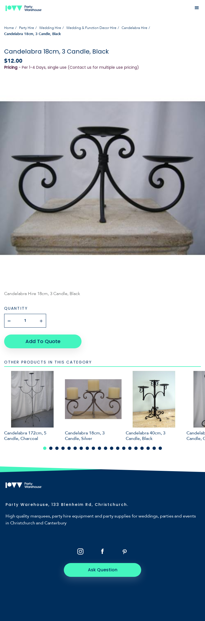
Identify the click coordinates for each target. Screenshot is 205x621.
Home (9, 27)
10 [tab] (99, 448)
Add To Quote (43, 341)
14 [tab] (123, 448)
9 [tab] (93, 448)
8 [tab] (87, 448)
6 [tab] (75, 448)
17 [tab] (142, 448)
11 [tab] (105, 448)
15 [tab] (130, 448)
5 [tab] (69, 448)
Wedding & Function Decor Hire (91, 27)
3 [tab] (57, 448)
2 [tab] (50, 448)
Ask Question (102, 570)
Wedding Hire (50, 27)
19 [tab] (154, 448)
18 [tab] (148, 448)
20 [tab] (160, 448)
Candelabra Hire (134, 27)
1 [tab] (44, 448)
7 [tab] (81, 448)
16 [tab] (136, 448)
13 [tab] (117, 448)
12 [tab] (111, 448)
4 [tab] (63, 448)
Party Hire (26, 27)
